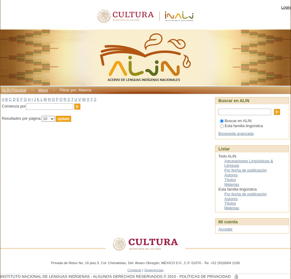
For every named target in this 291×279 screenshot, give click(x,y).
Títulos (230, 179)
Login (286, 7)
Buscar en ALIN (235, 121)
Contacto (134, 270)
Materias (231, 184)
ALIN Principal (14, 90)
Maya (43, 90)
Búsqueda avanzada (236, 133)
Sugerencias (154, 270)
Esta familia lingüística (241, 126)
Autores (231, 175)
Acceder (225, 229)
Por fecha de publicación (245, 170)
